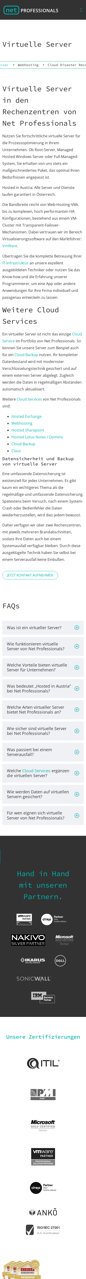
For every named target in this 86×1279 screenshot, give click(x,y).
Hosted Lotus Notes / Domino (37, 437)
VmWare (9, 245)
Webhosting (28, 65)
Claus (16, 450)
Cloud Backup (26, 354)
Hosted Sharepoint (27, 430)
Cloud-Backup (23, 443)
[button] (81, 10)
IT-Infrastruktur (15, 263)
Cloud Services (29, 399)
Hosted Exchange (26, 416)
